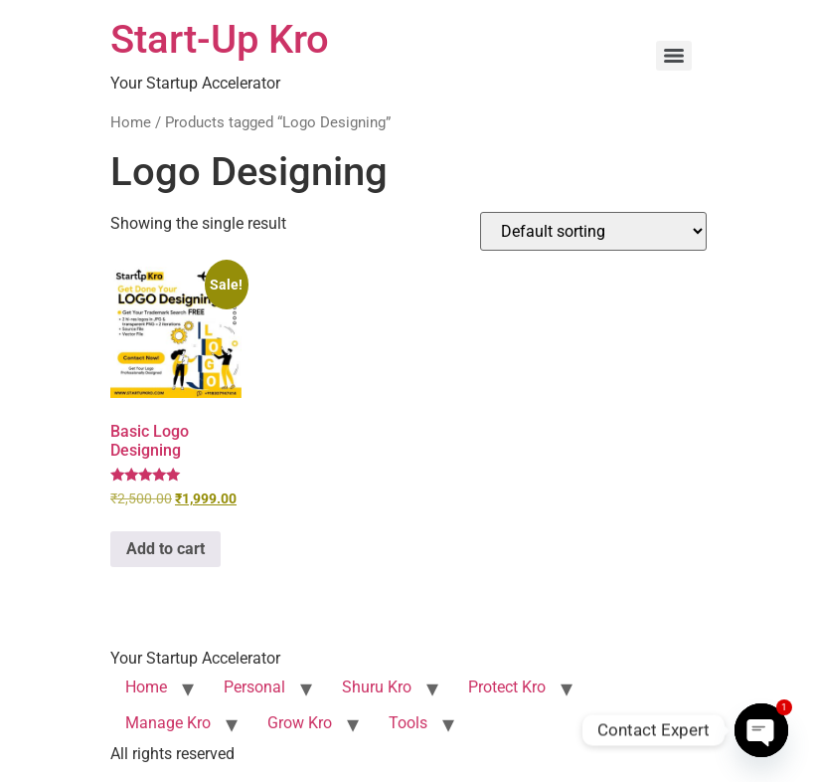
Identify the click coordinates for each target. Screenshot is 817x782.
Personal (254, 687)
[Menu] (674, 56)
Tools (408, 722)
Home (130, 122)
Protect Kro (507, 687)
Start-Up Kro (219, 39)
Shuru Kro (376, 687)
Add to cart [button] (165, 548)
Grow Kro (299, 722)
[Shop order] (593, 231)
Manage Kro (168, 722)
